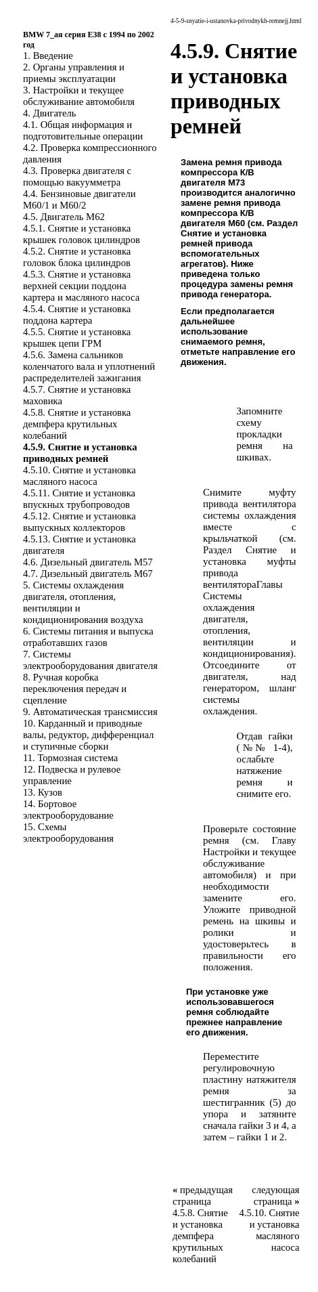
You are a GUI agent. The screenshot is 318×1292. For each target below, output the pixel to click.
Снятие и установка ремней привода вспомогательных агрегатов (224, 248)
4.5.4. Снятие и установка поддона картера (77, 314)
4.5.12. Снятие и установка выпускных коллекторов (79, 522)
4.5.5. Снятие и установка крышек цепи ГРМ (77, 337)
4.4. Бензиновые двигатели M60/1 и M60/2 (79, 199)
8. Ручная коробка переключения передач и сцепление (75, 689)
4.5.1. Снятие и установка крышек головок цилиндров (81, 234)
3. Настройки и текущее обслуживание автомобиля (79, 96)
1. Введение (48, 55)
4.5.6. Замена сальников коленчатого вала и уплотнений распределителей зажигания (89, 366)
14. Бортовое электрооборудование (68, 809)
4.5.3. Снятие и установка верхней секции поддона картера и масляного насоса (81, 286)
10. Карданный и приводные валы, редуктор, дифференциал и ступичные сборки (88, 735)
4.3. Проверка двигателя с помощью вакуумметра (77, 176)
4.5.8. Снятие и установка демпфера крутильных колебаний (77, 424)
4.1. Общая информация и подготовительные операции (83, 130)
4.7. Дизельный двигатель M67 (88, 573)
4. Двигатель (49, 113)
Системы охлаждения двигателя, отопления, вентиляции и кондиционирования (249, 624)
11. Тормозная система (70, 757)
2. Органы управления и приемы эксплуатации (73, 73)
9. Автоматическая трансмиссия (90, 711)
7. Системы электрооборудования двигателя (90, 660)
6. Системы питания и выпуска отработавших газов (88, 637)
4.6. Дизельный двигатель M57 (88, 562)
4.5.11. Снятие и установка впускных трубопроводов (79, 499)
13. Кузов (42, 792)
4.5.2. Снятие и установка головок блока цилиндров (77, 257)
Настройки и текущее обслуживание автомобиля (249, 863)
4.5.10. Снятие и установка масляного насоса (79, 476)
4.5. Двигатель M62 (64, 216)
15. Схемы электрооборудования (68, 832)
